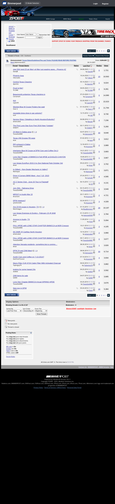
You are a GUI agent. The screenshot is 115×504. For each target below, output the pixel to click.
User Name (21, 34)
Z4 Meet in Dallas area (22, 132)
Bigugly (90, 122)
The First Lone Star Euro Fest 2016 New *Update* (33, 126)
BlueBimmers (88, 209)
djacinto (16, 84)
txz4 (14, 115)
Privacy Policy (38, 387)
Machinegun (17, 209)
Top (111, 367)
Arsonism (89, 147)
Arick (14, 221)
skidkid (15, 271)
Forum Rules (10, 356)
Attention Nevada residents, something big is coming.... (35, 244)
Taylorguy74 (17, 265)
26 (99, 208)
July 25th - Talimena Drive (23, 188)
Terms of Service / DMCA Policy (55, 387)
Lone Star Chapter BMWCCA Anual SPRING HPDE (34, 282)
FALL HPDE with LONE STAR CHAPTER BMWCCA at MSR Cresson (41, 226)
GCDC (15, 290)
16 (99, 289)
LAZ (91, 115)
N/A (14, 101)
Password (20, 37)
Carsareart (16, 96)
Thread (15, 65)
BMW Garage (50, 19)
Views (106, 65)
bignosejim (89, 134)
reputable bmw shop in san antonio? (27, 113)
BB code (9, 347)
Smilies (8, 349)
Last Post (86, 66)
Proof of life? (18, 88)
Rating (76, 65)
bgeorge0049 (88, 215)
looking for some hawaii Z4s (24, 269)
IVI (14, 184)
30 (99, 133)
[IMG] (8, 351)
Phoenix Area (18, 76)
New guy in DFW (20, 288)
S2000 (15, 278)
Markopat (16, 171)
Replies (99, 65)
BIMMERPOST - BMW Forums (98, 367)
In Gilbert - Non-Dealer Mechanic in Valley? (30, 169)
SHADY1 (16, 128)
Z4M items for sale (20, 276)
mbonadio (16, 78)
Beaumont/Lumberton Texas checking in (29, 94)
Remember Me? (43, 35)
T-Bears (90, 78)
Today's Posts (93, 19)
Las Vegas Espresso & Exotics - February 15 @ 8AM (34, 213)
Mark (12, 62)
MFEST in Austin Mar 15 (23, 194)
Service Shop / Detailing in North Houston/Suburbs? (34, 119)
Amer (15, 165)
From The (38, 309)
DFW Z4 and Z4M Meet (22, 251)
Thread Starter (24, 65)
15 (99, 77)
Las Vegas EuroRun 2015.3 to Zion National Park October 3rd (38, 163)
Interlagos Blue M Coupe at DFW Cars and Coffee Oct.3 (35, 151)
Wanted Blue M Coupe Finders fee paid (29, 107)
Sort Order (26, 309)
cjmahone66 (17, 203)
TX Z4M (15, 90)
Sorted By (9, 309)
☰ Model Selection (32, 3)
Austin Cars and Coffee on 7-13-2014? (28, 257)
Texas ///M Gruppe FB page (24, 138)
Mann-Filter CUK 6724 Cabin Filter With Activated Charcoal (37, 263)
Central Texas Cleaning (22, 82)
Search (107, 19)
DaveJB (15, 71)
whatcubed (17, 121)
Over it (15, 109)
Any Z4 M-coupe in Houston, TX (26, 207)
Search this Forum (102, 56)
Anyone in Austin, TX (21, 219)
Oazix (91, 290)
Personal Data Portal (74, 387)
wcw (14, 140)
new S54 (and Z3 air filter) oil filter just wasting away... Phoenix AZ (39, 69)
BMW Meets (67, 19)
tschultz (15, 178)
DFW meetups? (19, 201)
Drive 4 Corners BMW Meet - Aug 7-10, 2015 (31, 176)
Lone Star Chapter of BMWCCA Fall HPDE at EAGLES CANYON (39, 157)
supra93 (16, 103)
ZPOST (11, 26)
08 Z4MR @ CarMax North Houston (27, 232)
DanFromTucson (19, 259)
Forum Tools (87, 56)
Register (105, 4)
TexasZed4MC (18, 134)
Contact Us (82, 367)
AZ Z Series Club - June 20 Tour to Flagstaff (30, 182)
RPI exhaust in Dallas (21, 144)
